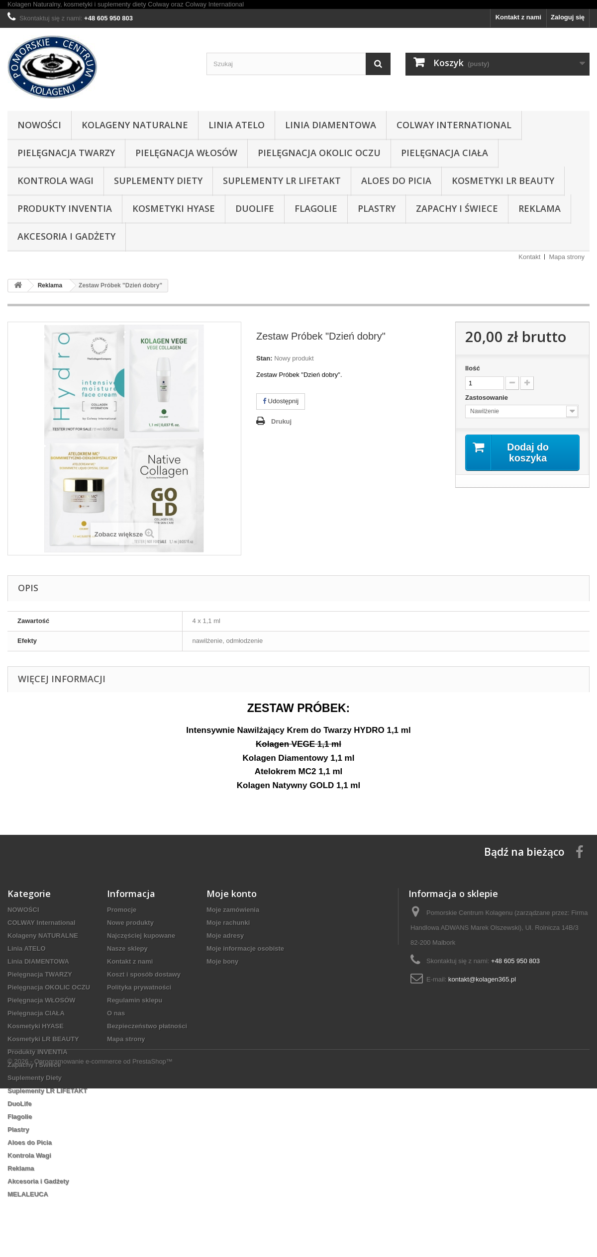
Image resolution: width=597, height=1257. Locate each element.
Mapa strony (567, 257)
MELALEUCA (27, 1194)
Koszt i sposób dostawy (144, 974)
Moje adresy (225, 935)
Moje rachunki (228, 922)
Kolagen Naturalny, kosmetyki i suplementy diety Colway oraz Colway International (125, 4)
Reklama (539, 208)
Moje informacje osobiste (245, 948)
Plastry (377, 208)
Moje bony (222, 961)
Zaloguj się (568, 17)
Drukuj (281, 421)
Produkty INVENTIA (64, 208)
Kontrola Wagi (55, 180)
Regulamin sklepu (134, 1000)
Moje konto (231, 893)
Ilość (472, 368)
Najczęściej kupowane (141, 935)
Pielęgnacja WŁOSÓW (186, 153)
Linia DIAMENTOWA (330, 125)
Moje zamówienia (232, 909)
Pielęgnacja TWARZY (66, 153)
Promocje (121, 909)
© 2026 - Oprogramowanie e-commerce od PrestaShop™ (90, 1230)
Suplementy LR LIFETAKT (282, 180)
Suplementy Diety (158, 180)
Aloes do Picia (396, 180)
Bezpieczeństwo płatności (147, 1026)
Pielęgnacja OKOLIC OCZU (319, 153)
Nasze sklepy (127, 948)
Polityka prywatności (139, 987)
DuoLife (254, 208)
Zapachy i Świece (457, 208)
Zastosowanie (487, 397)
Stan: (264, 358)
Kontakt (529, 257)
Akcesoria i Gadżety (66, 236)
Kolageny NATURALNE (135, 125)
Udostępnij (280, 401)
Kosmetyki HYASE (173, 208)
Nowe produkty (130, 922)
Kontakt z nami (518, 17)
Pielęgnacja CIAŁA (444, 153)
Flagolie (316, 208)
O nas (116, 1013)
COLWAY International (454, 125)
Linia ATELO (236, 125)
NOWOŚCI (39, 125)
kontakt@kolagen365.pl (482, 979)
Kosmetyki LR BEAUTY (503, 180)
